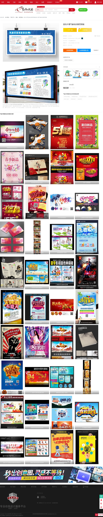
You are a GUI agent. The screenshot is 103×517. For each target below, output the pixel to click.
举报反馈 (98, 36)
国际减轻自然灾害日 (93, 96)
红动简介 (64, 486)
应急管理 (80, 99)
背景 (25, 2)
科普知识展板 (67, 96)
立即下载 (70, 30)
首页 (2, 2)
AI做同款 (83, 29)
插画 (20, 2)
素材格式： (65, 38)
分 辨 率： (65, 40)
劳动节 (73, 13)
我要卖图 (101, 496)
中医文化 (68, 13)
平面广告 (12, 17)
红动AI (58, 1)
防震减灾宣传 (75, 96)
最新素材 (2, 486)
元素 (14, 2)
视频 (31, 2)
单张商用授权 (69, 50)
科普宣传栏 (73, 99)
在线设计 (49, 2)
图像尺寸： (65, 42)
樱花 (64, 13)
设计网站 (7, 17)
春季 (60, 13)
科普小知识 (66, 99)
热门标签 (13, 486)
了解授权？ (96, 50)
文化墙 (43, 13)
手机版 (85, 487)
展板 (17, 17)
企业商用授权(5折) (84, 50)
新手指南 (44, 486)
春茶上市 (55, 13)
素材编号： (65, 36)
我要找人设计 (83, 9)
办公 (37, 2)
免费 (42, 2)
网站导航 (23, 486)
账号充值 (33, 486)
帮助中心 (54, 486)
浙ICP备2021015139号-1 (17, 513)
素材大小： (65, 45)
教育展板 (21, 17)
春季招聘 (38, 13)
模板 (8, 2)
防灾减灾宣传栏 (83, 96)
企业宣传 (49, 13)
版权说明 (75, 486)
